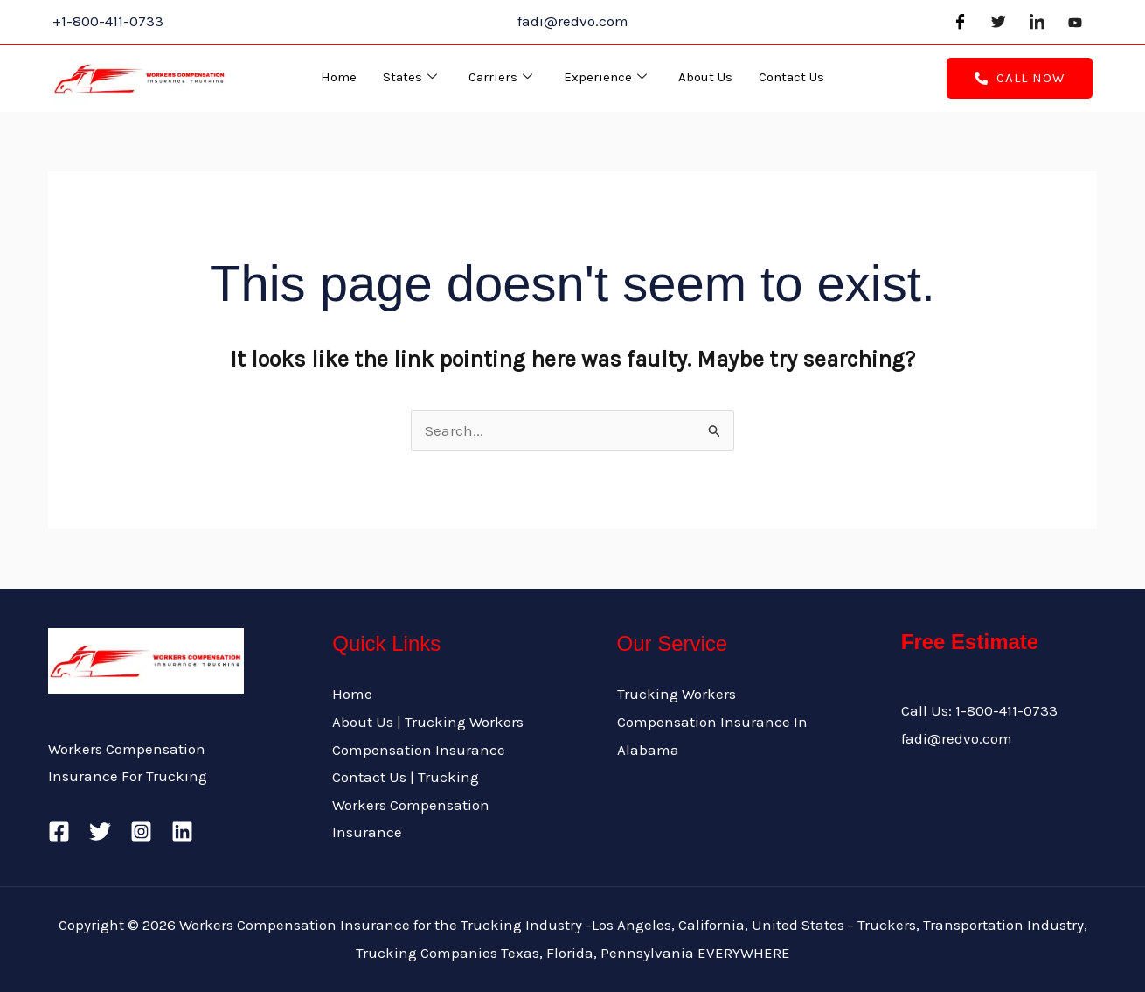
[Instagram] (141, 831)
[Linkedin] (182, 831)
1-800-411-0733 (1006, 710)
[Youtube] (1075, 22)
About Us (705, 77)
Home (339, 77)
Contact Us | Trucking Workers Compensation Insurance (410, 804)
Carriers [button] (500, 78)
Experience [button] (605, 78)
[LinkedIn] (1037, 22)
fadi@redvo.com (956, 738)
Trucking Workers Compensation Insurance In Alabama (712, 721)
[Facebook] (960, 22)
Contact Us (791, 77)
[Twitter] (998, 22)
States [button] (410, 78)
